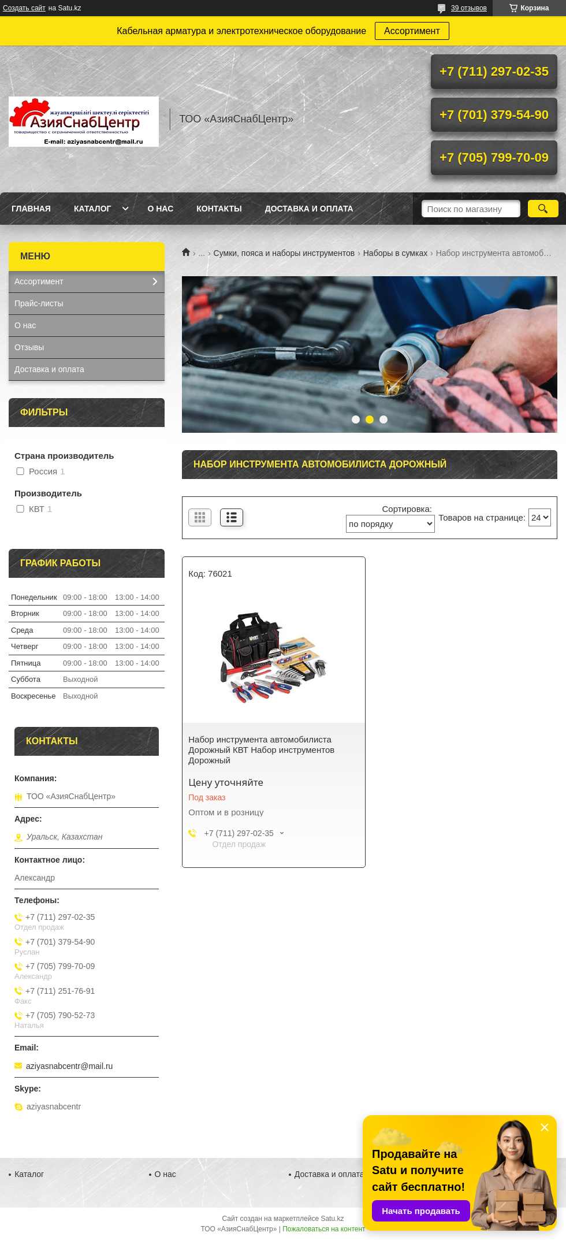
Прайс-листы (39, 303)
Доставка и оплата (309, 208)
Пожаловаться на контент (323, 1229)
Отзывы (29, 347)
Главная (31, 208)
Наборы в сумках (395, 253)
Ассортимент (412, 31)
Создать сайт (24, 8)
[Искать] (543, 208)
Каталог (92, 208)
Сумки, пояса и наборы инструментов (284, 253)
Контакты (218, 208)
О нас (160, 208)
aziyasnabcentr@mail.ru (69, 1066)
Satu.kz (332, 1219)
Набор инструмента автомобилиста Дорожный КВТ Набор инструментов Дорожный (261, 749)
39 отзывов (469, 8)
